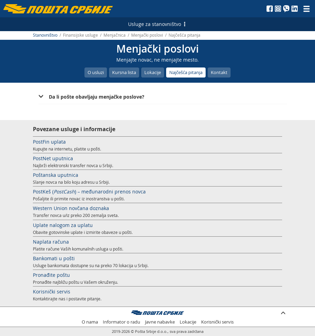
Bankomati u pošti (54, 258)
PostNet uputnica (53, 158)
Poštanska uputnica (55, 175)
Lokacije (152, 72)
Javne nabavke (160, 322)
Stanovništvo (45, 35)
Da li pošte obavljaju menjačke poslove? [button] (96, 96)
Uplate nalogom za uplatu (63, 225)
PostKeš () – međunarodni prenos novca (89, 191)
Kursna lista (124, 72)
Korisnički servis (51, 291)
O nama (90, 322)
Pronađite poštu (51, 275)
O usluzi (96, 72)
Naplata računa (51, 241)
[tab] (162, 97)
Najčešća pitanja (185, 72)
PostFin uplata (49, 141)
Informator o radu (121, 322)
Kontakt (219, 72)
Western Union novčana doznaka (71, 208)
